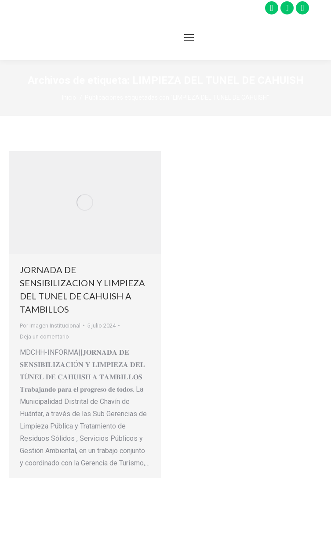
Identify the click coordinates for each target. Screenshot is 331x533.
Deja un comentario (44, 336)
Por (50, 325)
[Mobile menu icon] (189, 38)
